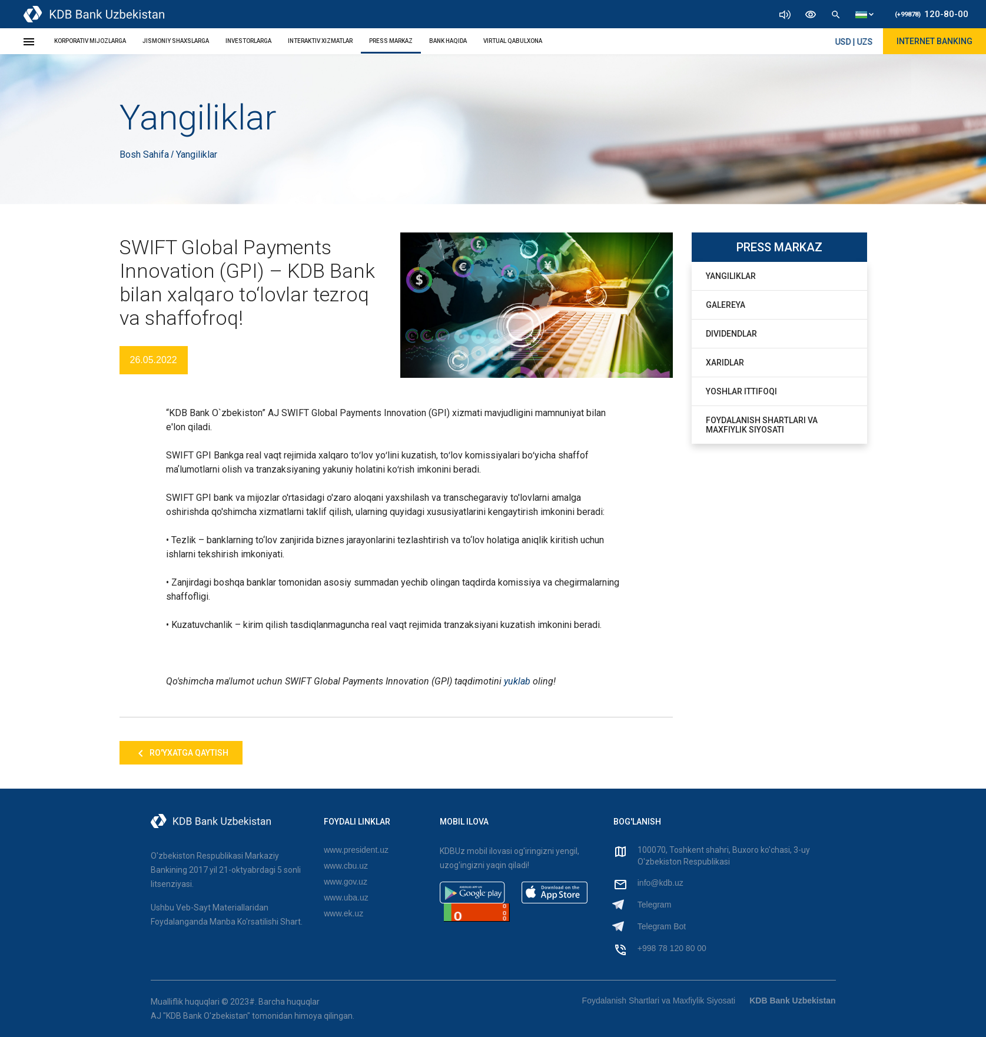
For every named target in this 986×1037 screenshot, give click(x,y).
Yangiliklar (731, 276)
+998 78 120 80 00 (672, 948)
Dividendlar (731, 333)
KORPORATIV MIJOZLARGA (90, 41)
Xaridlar (725, 362)
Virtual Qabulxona (512, 41)
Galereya (725, 305)
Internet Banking (934, 41)
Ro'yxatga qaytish (181, 753)
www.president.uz (356, 850)
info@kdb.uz (660, 883)
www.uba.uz (346, 897)
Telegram (655, 904)
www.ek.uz (343, 913)
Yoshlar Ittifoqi (741, 391)
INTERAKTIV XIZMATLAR (320, 41)
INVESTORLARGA (248, 41)
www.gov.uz (345, 881)
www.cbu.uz (346, 865)
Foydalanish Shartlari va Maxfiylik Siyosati (762, 425)
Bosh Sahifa (145, 154)
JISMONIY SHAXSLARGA (175, 41)
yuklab (517, 681)
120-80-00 (931, 14)
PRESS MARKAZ (391, 41)
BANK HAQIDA (448, 41)
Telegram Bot (662, 926)
